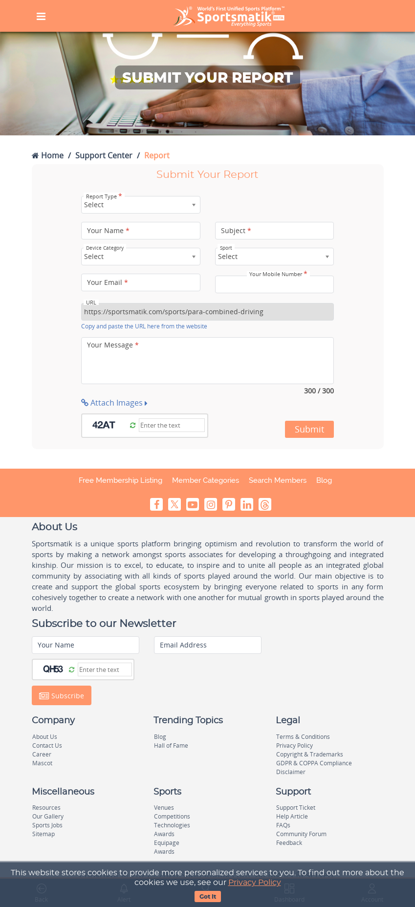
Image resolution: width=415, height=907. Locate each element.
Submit (309, 429)
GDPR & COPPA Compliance (314, 763)
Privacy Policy (254, 882)
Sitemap (43, 834)
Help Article (292, 816)
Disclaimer (291, 772)
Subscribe (61, 696)
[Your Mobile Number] (274, 284)
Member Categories (205, 480)
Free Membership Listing (120, 480)
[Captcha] (172, 425)
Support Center (103, 155)
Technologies (172, 825)
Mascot (42, 763)
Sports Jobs (47, 825)
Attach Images (114, 402)
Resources (46, 807)
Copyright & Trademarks (309, 754)
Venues (164, 807)
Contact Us (47, 745)
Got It (207, 897)
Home (48, 155)
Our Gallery (48, 816)
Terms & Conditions (303, 737)
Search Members (277, 480)
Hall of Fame (171, 745)
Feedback (289, 843)
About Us (44, 737)
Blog (324, 480)
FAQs (283, 825)
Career (41, 754)
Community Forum (301, 834)
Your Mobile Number (278, 274)
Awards (164, 834)
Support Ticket (295, 807)
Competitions (172, 816)
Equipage (166, 843)
